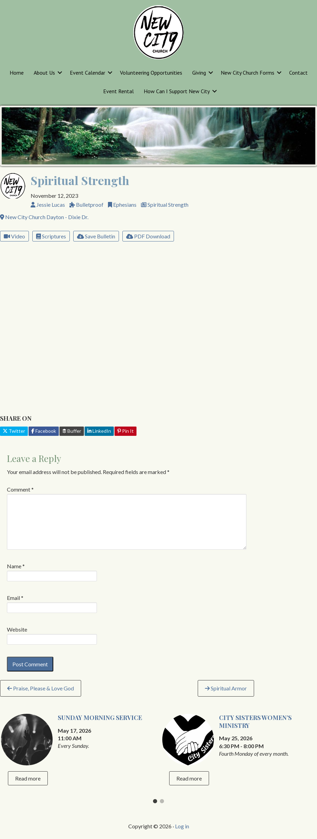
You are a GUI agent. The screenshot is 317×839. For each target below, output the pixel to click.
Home (17, 72)
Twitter (14, 431)
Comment (20, 489)
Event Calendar (87, 72)
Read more (28, 778)
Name (16, 566)
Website (17, 629)
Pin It (125, 431)
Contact (298, 72)
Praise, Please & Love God (40, 688)
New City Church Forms (247, 72)
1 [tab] (155, 802)
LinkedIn (99, 431)
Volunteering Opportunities (151, 72)
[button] (60, 72)
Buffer (71, 431)
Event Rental (118, 91)
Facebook (43, 431)
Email (15, 597)
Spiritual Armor (226, 688)
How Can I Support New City (177, 91)
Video (14, 236)
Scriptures (51, 236)
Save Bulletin (96, 236)
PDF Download (148, 236)
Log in (182, 826)
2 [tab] (161, 802)
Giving (199, 72)
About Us (44, 72)
